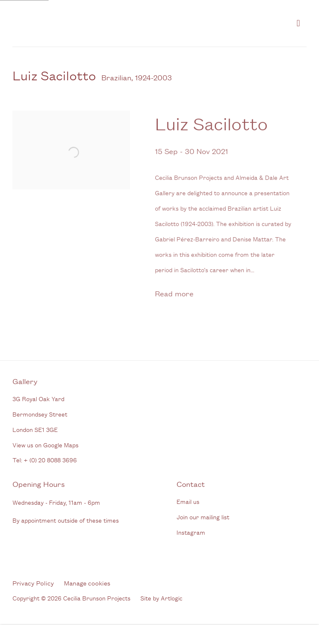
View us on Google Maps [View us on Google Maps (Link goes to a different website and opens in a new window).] (45, 444)
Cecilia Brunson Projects (99, 23)
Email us (188, 501)
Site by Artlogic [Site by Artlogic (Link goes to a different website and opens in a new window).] (161, 597)
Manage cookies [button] (87, 582)
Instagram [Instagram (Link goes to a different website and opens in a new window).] (191, 532)
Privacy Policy (33, 582)
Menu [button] (300, 23)
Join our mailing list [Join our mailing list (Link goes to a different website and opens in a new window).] (203, 516)
